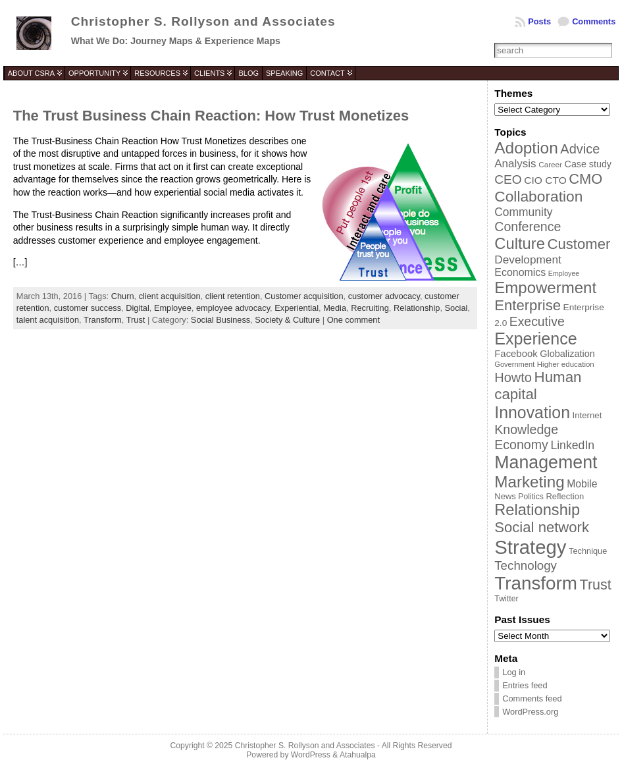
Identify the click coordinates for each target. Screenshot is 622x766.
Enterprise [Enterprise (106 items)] (527, 305)
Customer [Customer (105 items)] (579, 244)
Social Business (220, 320)
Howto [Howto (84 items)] (513, 377)
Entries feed (524, 685)
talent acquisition (47, 320)
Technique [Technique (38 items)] (588, 551)
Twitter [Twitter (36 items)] (506, 598)
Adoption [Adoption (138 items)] (525, 148)
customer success (87, 308)
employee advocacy (233, 308)
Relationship (417, 308)
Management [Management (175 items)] (545, 462)
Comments (593, 21)
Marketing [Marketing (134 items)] (529, 482)
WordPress (310, 754)
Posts (539, 21)
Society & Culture (287, 320)
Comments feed (531, 698)
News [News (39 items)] (505, 496)
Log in (513, 672)
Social (456, 308)
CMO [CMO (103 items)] (585, 179)
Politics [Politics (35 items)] (530, 496)
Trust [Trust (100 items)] (595, 585)
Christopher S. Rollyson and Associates (203, 21)
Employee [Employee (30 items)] (563, 273)
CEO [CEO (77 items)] (507, 179)
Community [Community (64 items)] (523, 212)
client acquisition (170, 296)
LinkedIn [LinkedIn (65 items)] (572, 445)
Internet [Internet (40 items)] (587, 415)
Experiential (296, 308)
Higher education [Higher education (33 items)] (565, 364)
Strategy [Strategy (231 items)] (530, 547)
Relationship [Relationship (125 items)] (537, 509)
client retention (232, 296)
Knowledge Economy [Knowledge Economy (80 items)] (526, 437)
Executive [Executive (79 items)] (537, 321)
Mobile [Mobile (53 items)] (582, 483)
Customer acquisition (304, 296)
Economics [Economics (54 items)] (520, 272)
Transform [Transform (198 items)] (535, 583)
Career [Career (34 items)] (550, 164)
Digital (137, 308)
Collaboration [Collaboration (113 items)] (538, 196)
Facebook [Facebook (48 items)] (515, 353)
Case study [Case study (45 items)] (588, 164)
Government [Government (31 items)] (514, 364)
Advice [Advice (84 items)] (580, 149)
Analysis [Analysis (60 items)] (515, 163)
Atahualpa (358, 754)
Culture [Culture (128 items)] (519, 243)
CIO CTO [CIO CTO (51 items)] (545, 180)
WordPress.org (530, 712)
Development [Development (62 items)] (527, 259)
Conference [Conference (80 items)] (527, 226)
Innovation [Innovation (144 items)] (532, 412)
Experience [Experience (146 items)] (535, 338)
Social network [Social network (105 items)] (541, 527)
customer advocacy (384, 296)
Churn (122, 296)
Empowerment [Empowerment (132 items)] (545, 287)
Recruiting (370, 308)
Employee (173, 308)
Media (334, 308)
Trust (135, 320)
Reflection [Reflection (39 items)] (565, 496)
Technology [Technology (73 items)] (525, 565)
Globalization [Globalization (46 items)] (567, 353)
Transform (103, 320)
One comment (353, 320)
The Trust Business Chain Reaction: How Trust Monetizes (211, 115)
